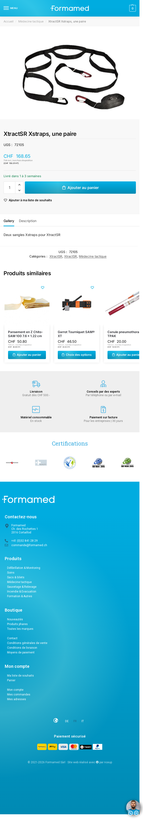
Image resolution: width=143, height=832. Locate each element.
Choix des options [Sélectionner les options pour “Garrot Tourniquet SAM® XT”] (79, 354)
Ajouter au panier (83, 187)
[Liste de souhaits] (42, 287)
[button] (132, 8)
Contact (12, 638)
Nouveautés (15, 619)
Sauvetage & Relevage (21, 586)
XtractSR (55, 256)
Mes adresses (16, 699)
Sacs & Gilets (15, 577)
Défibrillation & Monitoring (23, 568)
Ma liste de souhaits (20, 675)
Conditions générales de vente (27, 643)
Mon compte (15, 689)
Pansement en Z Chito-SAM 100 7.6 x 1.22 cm (25, 334)
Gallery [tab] (9, 221)
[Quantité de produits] (9, 187)
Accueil (8, 21)
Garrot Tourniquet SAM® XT (76, 334)
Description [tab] (27, 221)
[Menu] (11, 8)
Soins (10, 572)
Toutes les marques (20, 628)
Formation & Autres (19, 596)
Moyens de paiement (21, 652)
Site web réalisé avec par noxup (89, 762)
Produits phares (17, 624)
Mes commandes (18, 694)
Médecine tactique (31, 21)
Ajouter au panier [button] (29, 354)
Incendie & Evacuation (21, 591)
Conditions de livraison (22, 647)
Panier (11, 680)
